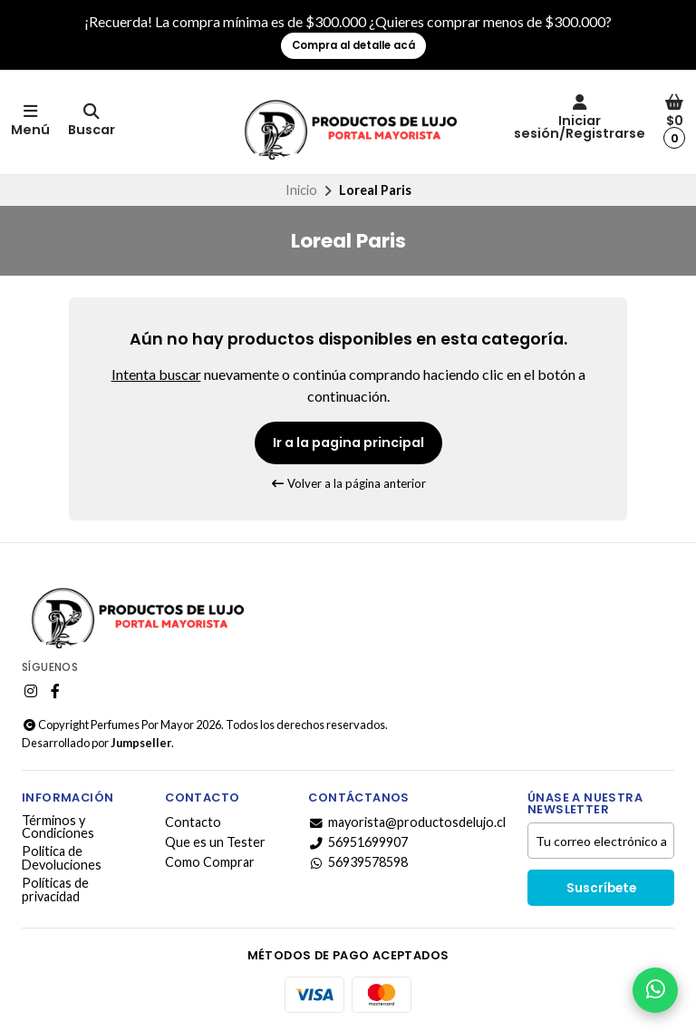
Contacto (193, 822)
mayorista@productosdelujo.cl (407, 822)
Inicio (301, 190)
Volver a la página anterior (348, 483)
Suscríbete (601, 888)
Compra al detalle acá (353, 45)
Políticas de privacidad (55, 890)
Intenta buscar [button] (156, 374)
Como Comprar (210, 862)
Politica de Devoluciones (62, 858)
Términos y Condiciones (58, 827)
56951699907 (358, 842)
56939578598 (358, 862)
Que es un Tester (215, 842)
